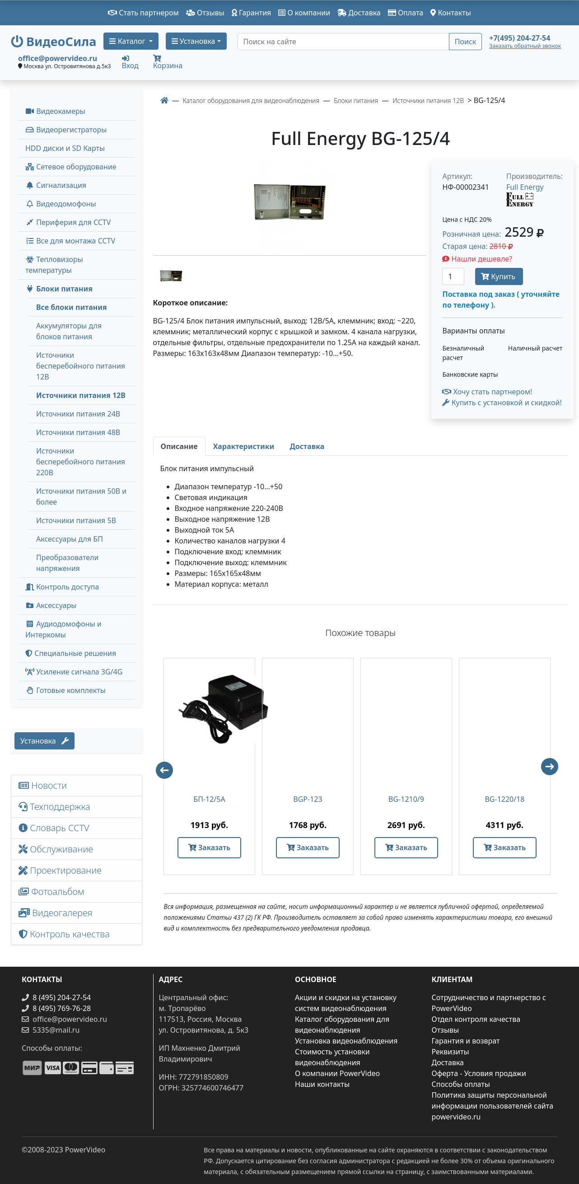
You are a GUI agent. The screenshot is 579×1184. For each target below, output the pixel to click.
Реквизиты (450, 1052)
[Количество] (453, 276)
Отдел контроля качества (476, 1019)
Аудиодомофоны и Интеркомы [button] (63, 629)
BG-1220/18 (504, 799)
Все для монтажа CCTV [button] (70, 241)
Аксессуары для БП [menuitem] (69, 539)
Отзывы (205, 13)
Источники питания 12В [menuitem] (81, 395)
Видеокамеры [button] (55, 111)
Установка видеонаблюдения (346, 1041)
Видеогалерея (56, 913)
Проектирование (60, 870)
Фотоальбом (51, 891)
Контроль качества (66, 934)
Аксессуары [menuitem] (50, 605)
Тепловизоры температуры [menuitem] (54, 264)
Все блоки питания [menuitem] (71, 307)
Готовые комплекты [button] (65, 690)
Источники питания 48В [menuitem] (78, 432)
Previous (160, 766)
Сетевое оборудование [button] (71, 167)
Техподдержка (54, 806)
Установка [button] (193, 41)
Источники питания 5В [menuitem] (76, 520)
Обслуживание (56, 849)
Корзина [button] (167, 62)
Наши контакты (322, 1084)
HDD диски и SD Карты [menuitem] (65, 148)
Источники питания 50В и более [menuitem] (81, 496)
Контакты (450, 13)
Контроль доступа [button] (62, 587)
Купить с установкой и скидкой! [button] (501, 402)
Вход (130, 62)
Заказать (209, 847)
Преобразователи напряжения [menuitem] (67, 562)
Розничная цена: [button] (492, 234)
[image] (289, 204)
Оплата (406, 13)
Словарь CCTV (54, 828)
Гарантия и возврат (466, 1041)
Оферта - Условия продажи (479, 1073)
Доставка (359, 13)
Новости (43, 785)
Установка (44, 741)
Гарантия (251, 13)
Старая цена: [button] (477, 246)
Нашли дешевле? (477, 259)
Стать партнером (143, 13)
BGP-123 (307, 799)
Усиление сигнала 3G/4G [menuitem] (73, 672)
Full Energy (525, 187)
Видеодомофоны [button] (60, 204)
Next (553, 770)
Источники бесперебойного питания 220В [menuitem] (80, 461)
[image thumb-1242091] (171, 276)
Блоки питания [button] (59, 289)
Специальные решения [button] (70, 653)
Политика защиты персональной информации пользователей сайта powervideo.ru (493, 1106)
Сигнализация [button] (55, 185)
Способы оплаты (461, 1084)
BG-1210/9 (406, 799)
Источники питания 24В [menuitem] (78, 414)
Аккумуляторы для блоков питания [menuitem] (69, 331)
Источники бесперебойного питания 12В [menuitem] (80, 366)
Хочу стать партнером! (487, 392)
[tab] (179, 446)
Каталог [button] (128, 41)
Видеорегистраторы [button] (66, 130)
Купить (499, 276)
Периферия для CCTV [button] (68, 222)
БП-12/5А (209, 799)
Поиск (465, 42)
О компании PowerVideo (337, 1073)
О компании (304, 13)
